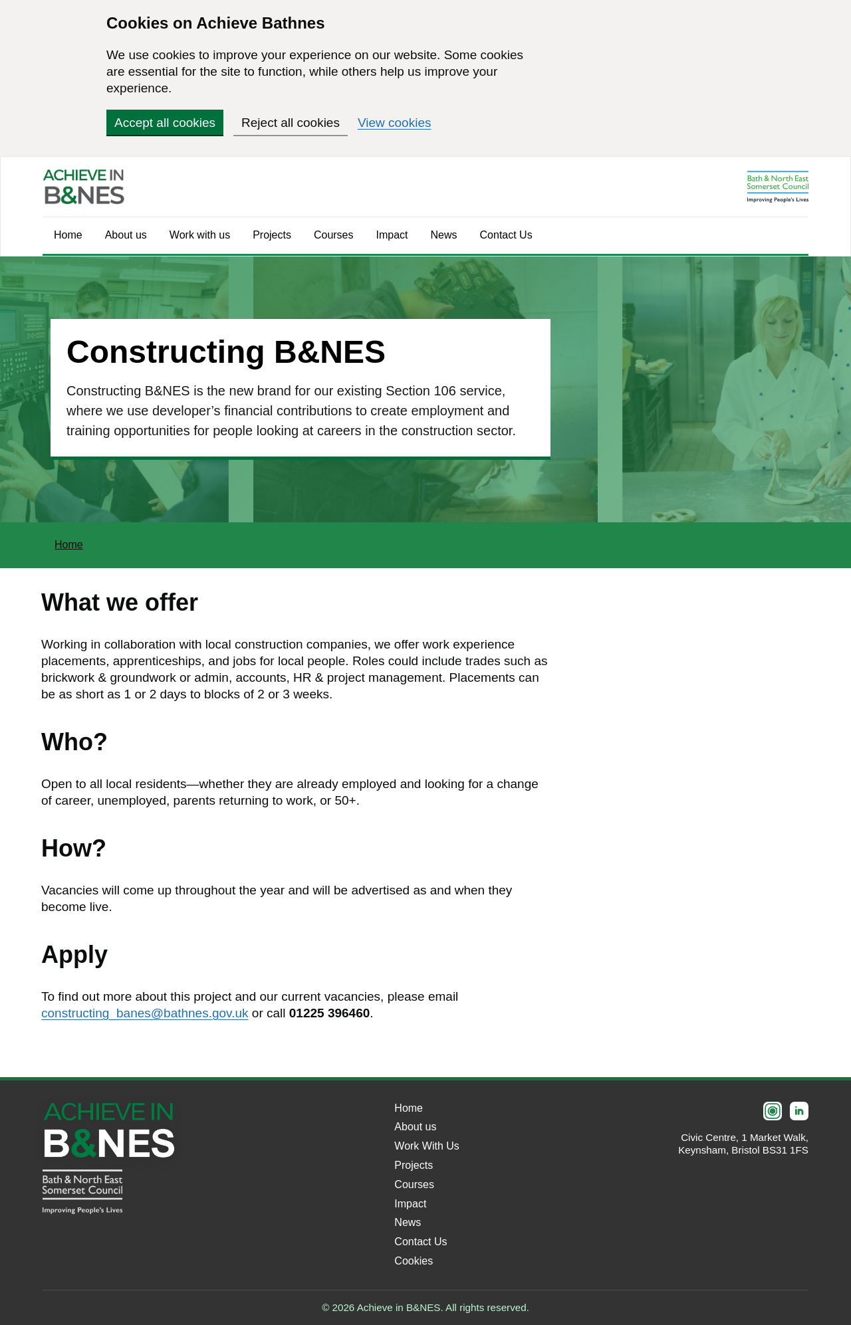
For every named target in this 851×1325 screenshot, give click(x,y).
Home (68, 235)
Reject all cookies (290, 123)
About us (126, 235)
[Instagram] (772, 1111)
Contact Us (506, 235)
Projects (272, 235)
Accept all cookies (164, 123)
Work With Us (426, 1146)
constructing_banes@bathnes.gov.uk (145, 1013)
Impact (392, 235)
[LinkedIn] (799, 1111)
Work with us (200, 235)
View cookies (394, 122)
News (444, 235)
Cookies (413, 1261)
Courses (334, 235)
